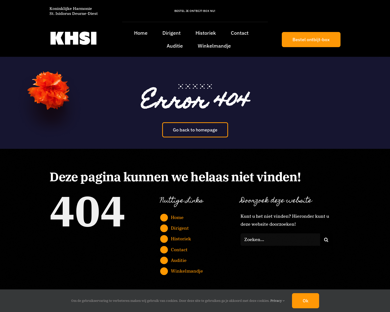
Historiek (181, 239)
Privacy (277, 301)
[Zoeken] (326, 239)
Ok (305, 301)
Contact (179, 249)
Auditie (179, 260)
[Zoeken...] (280, 239)
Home (177, 217)
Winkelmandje (187, 271)
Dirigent (180, 228)
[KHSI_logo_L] (73, 31)
